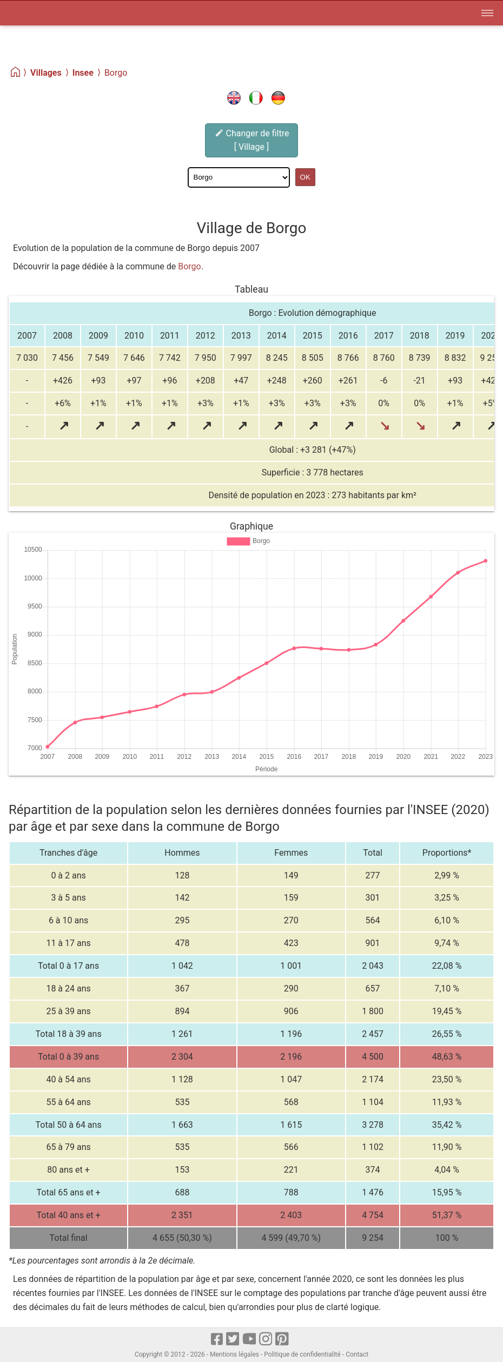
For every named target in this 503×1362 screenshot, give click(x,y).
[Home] (16, 72)
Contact (357, 1354)
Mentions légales (234, 1354)
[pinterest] (282, 1339)
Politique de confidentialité (302, 1354)
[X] (233, 1339)
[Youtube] (249, 1339)
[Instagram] (266, 1339)
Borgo (189, 266)
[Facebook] (217, 1339)
